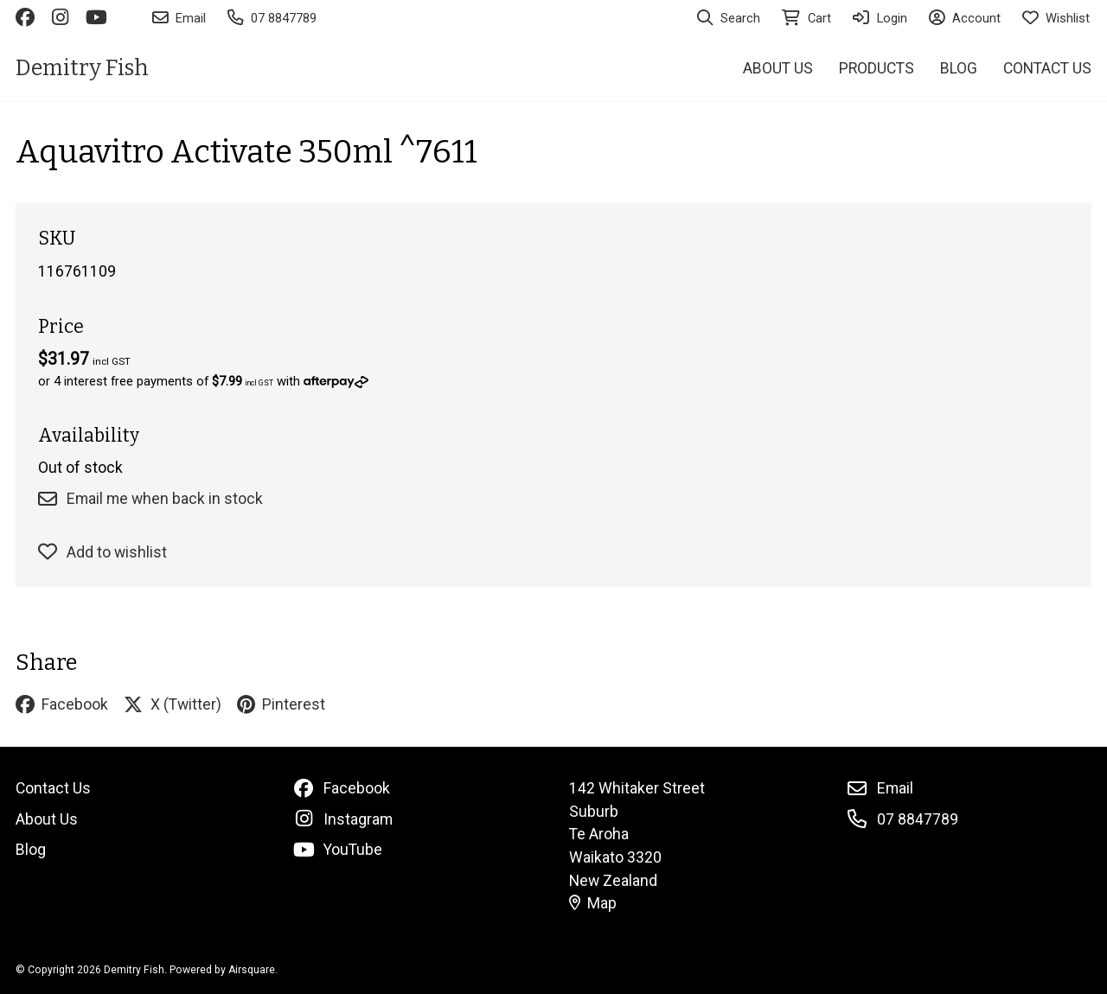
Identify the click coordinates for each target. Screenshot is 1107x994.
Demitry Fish (82, 67)
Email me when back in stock (150, 498)
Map (593, 903)
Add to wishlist (102, 552)
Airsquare (251, 970)
